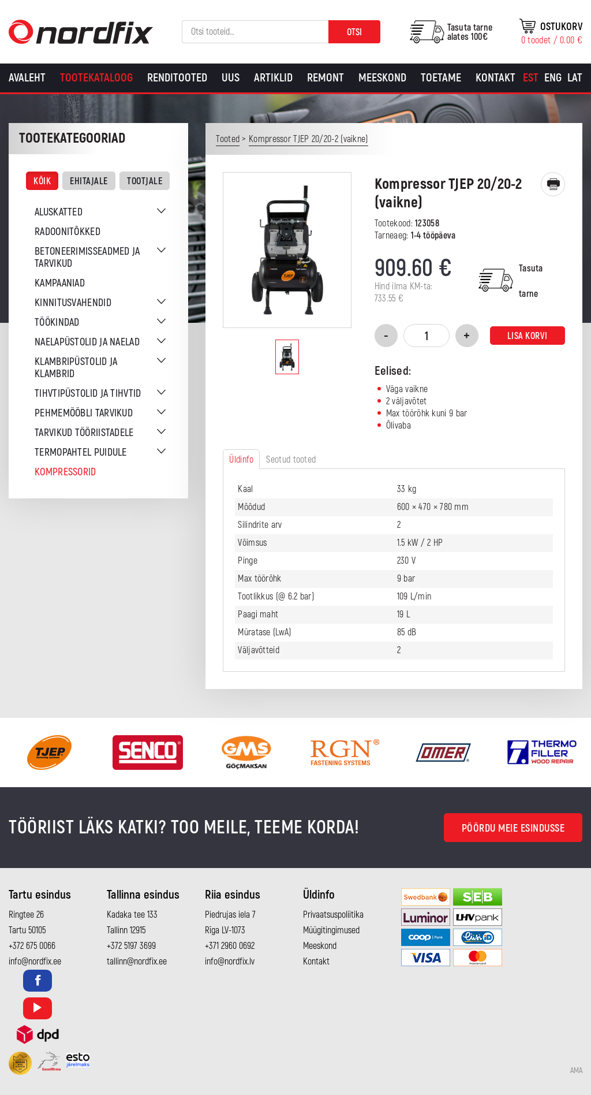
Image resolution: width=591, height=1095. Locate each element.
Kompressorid (65, 472)
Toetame (441, 77)
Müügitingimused (331, 930)
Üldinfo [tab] (241, 459)
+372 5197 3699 (131, 946)
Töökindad (57, 322)
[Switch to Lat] (574, 78)
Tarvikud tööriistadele (84, 433)
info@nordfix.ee (35, 961)
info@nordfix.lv (230, 961)
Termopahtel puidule (81, 452)
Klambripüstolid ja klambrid (76, 368)
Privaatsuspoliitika (333, 915)
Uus (231, 77)
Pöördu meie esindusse (513, 828)
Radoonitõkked (67, 232)
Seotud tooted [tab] (291, 459)
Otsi (354, 32)
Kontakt (495, 77)
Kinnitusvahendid (73, 303)
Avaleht (27, 77)
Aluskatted (59, 212)
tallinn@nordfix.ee (137, 961)
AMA (576, 1071)
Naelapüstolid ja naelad (87, 342)
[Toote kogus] (426, 335)
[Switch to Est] (530, 78)
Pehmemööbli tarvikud (84, 413)
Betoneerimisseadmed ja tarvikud (87, 257)
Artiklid (273, 77)
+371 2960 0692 (230, 946)
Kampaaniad (60, 283)
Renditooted (177, 77)
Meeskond (382, 77)
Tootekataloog (96, 77)
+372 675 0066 (32, 946)
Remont (325, 77)
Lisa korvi (527, 336)
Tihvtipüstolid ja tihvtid (88, 393)
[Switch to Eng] (553, 78)
